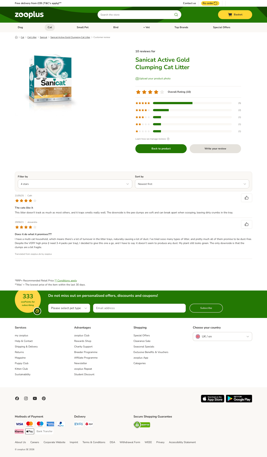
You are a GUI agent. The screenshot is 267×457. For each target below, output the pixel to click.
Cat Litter (32, 37)
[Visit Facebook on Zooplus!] (17, 398)
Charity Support (83, 346)
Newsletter (80, 363)
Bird (115, 27)
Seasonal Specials (144, 346)
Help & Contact (24, 341)
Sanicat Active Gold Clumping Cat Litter (70, 37)
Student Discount (84, 374)
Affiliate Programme (86, 357)
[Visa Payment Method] (19, 424)
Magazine (20, 357)
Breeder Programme (85, 352)
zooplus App (141, 357)
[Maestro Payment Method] (40, 424)
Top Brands (181, 27)
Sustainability (22, 374)
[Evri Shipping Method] (78, 424)
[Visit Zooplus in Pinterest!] (44, 398)
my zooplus (21, 335)
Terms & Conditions (94, 442)
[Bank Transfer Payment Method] (44, 431)
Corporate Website (54, 442)
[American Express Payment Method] (50, 424)
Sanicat (43, 37)
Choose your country (207, 328)
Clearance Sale (142, 341)
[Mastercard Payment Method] (29, 424)
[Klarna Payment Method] (19, 432)
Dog (20, 27)
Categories (140, 363)
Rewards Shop (82, 341)
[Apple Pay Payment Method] (29, 432)
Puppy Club (21, 363)
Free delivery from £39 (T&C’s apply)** (38, 3)
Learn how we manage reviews (152, 138)
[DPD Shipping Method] (89, 424)
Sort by (139, 176)
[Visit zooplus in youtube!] (35, 398)
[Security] (142, 425)
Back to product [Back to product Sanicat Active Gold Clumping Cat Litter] (161, 148)
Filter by (23, 176)
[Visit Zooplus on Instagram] (26, 398)
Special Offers (221, 27)
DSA (112, 442)
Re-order (210, 3)
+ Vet (146, 27)
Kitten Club (21, 369)
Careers (34, 442)
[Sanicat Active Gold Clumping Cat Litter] (50, 80)
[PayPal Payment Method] (60, 424)
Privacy (160, 442)
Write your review (215, 148)
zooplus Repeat (83, 369)
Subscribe (206, 308)
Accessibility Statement (182, 442)
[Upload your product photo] (153, 79)
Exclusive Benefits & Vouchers (151, 352)
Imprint (74, 442)
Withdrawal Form (130, 442)
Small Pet (82, 27)
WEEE (148, 442)
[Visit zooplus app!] (212, 401)
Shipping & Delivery (26, 346)
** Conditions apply (66, 280)
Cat (50, 27)
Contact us (189, 3)
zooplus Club (81, 335)
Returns (19, 352)
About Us (20, 442)
